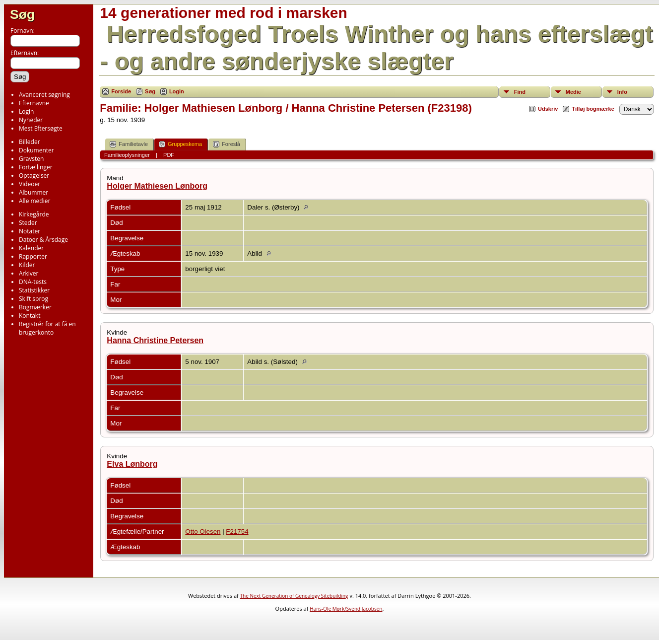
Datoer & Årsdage (43, 239)
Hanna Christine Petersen (155, 340)
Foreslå (226, 144)
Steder (28, 222)
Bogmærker (35, 307)
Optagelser (34, 175)
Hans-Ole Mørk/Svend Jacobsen (346, 608)
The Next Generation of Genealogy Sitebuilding (294, 595)
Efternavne (34, 103)
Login (26, 111)
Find (520, 92)
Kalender (31, 248)
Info (622, 92)
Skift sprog (33, 298)
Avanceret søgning (44, 94)
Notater (29, 231)
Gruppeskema (180, 144)
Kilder (27, 265)
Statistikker (34, 290)
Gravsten (31, 158)
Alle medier (34, 201)
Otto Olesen (202, 531)
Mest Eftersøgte (41, 128)
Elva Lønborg (132, 464)
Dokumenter (36, 150)
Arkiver (28, 273)
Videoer (29, 184)
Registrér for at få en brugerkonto (47, 328)
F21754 (237, 531)
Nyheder (31, 120)
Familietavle (129, 144)
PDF (168, 155)
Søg (22, 14)
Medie (573, 92)
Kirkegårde (34, 214)
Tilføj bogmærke (593, 109)
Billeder (29, 142)
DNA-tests (33, 282)
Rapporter (33, 256)
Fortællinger (36, 167)
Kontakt (29, 315)
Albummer (33, 192)
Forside (121, 91)
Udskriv (548, 109)
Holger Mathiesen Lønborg (157, 186)
